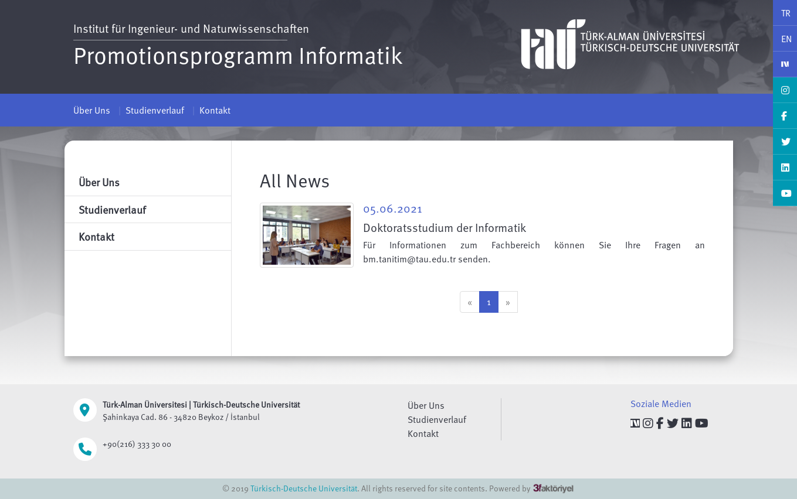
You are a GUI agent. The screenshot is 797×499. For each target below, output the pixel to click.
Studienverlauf (155, 110)
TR (786, 13)
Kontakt (214, 110)
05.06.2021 (392, 208)
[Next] (508, 302)
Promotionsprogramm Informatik (238, 54)
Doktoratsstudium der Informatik (444, 227)
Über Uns (91, 110)
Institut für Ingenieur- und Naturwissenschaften (191, 28)
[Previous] (470, 302)
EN (786, 39)
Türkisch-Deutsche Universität (303, 488)
